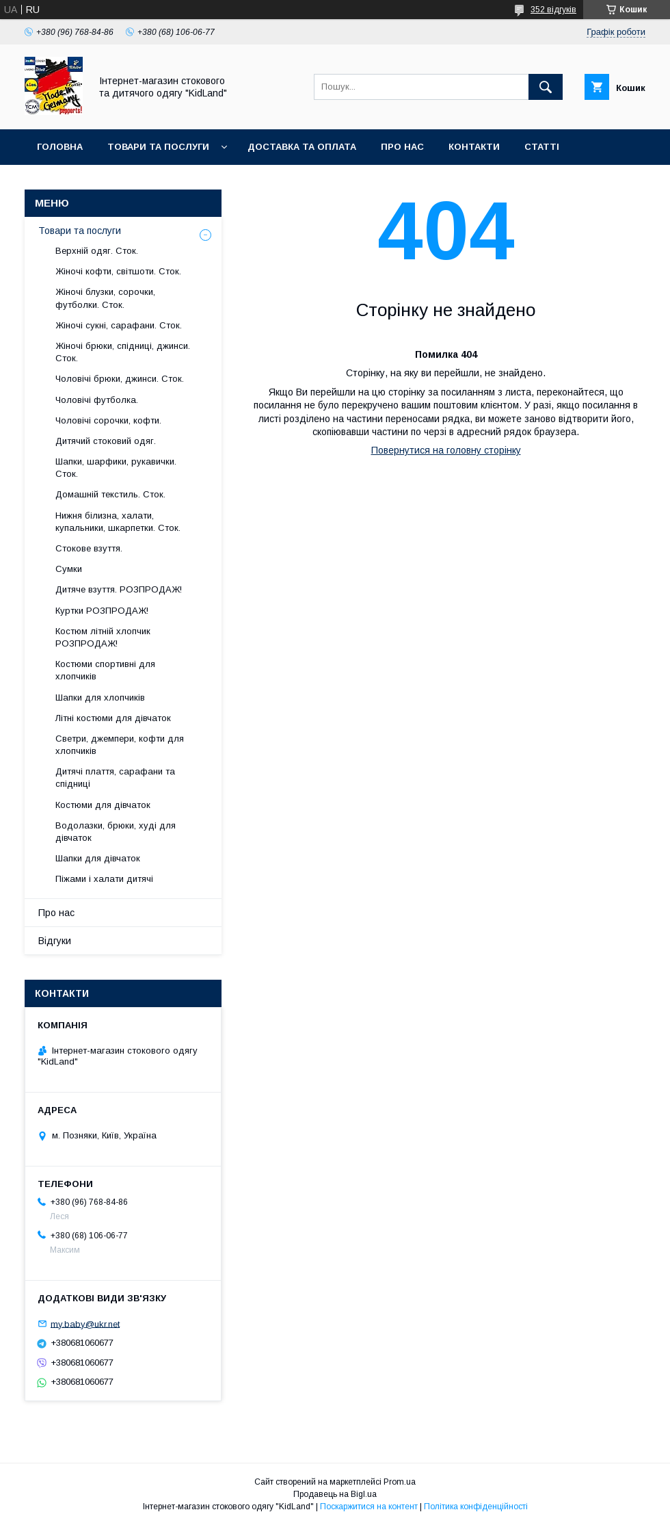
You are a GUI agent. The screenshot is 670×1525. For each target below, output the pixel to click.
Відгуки (54, 940)
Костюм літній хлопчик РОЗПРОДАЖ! (102, 637)
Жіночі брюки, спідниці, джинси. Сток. (122, 352)
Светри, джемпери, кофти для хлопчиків (119, 744)
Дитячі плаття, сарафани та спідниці (115, 777)
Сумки (68, 569)
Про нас (402, 147)
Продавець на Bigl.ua (335, 1494)
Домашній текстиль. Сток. (110, 494)
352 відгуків (553, 9)
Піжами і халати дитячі (104, 879)
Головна (60, 147)
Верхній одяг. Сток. (96, 251)
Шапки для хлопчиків (100, 697)
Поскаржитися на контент (369, 1506)
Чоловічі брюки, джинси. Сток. (119, 379)
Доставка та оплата (301, 147)
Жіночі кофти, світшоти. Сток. (118, 271)
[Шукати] (545, 87)
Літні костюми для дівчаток (113, 718)
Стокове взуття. (88, 548)
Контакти (474, 147)
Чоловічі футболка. (96, 400)
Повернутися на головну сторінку (446, 450)
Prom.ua (400, 1482)
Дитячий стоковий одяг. (105, 441)
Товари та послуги (158, 147)
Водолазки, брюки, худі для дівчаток (115, 831)
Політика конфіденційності (476, 1506)
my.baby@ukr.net (85, 1323)
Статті (541, 147)
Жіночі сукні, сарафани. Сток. (118, 325)
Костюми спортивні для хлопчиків (105, 670)
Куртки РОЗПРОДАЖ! (101, 610)
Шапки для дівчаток (97, 858)
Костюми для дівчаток (102, 805)
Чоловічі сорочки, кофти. (108, 420)
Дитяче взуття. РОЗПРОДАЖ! (118, 589)
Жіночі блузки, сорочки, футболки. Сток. (105, 298)
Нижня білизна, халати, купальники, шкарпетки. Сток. (117, 521)
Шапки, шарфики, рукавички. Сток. (115, 467)
